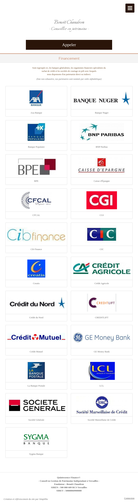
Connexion (129, 498)
